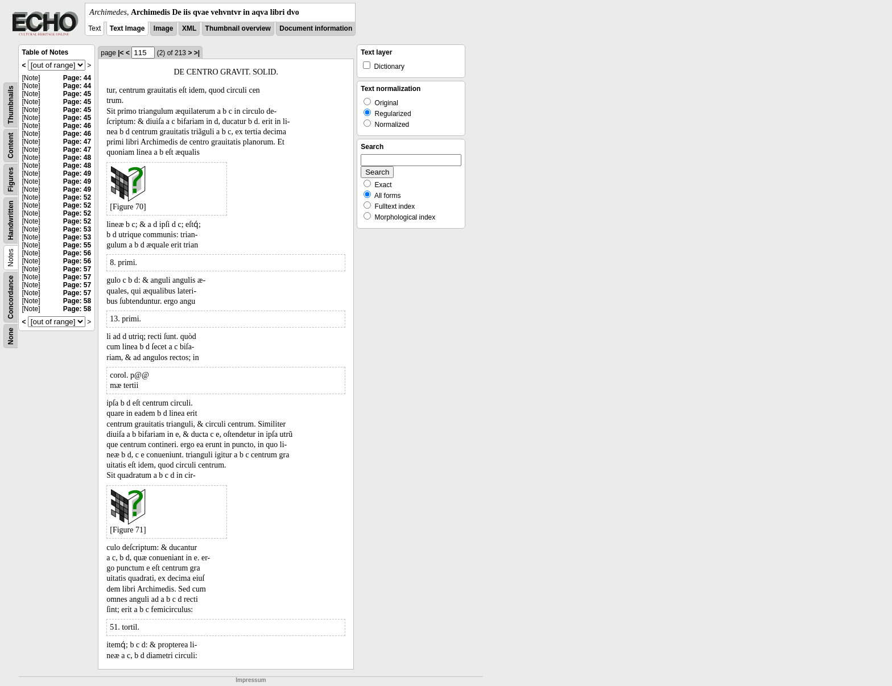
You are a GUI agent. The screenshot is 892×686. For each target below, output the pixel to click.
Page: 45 (77, 94)
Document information (315, 28)
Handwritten (11, 220)
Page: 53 (77, 229)
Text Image (127, 28)
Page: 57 (77, 269)
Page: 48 (77, 158)
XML (189, 28)
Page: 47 (77, 142)
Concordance (11, 297)
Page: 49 (77, 173)
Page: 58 (77, 301)
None (11, 336)
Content (11, 145)
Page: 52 (77, 197)
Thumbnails (11, 105)
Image (164, 28)
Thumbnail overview (238, 28)
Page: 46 (77, 126)
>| (197, 53)
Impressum (251, 680)
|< (120, 53)
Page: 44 (77, 78)
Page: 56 (77, 253)
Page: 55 (77, 245)
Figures (11, 179)
